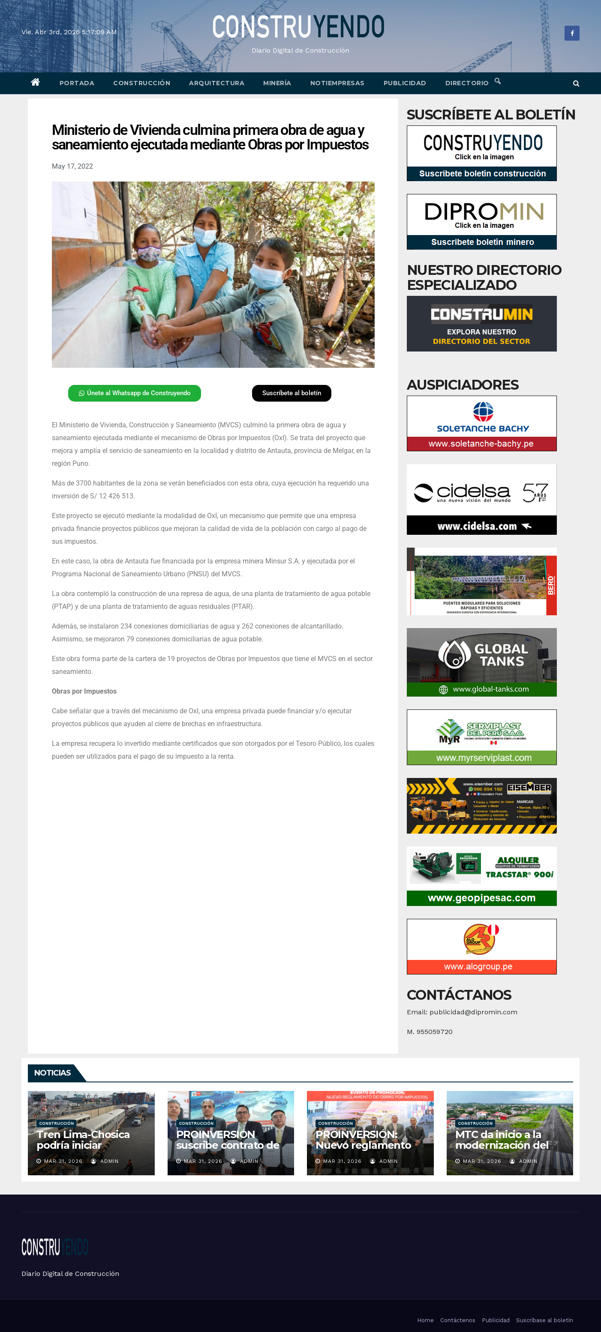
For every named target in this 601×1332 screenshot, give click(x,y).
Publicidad (405, 83)
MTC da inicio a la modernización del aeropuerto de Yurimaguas (502, 1150)
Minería (277, 83)
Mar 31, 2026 (63, 1161)
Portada (77, 83)
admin (105, 1161)
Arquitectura (216, 83)
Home (425, 1320)
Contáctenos (457, 1320)
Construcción (141, 83)
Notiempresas (337, 83)
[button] (576, 83)
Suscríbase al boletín (544, 1320)
